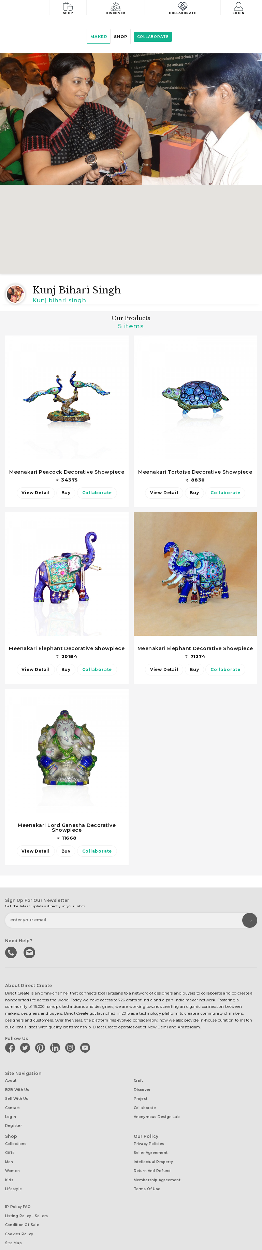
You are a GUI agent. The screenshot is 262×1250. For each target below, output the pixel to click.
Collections (15, 1136)
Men (9, 1152)
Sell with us (16, 1096)
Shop (69, 8)
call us (11, 952)
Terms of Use (147, 1175)
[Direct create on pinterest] (41, 1047)
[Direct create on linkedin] (56, 1047)
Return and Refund (152, 1160)
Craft (138, 1080)
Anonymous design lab (157, 1111)
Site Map (13, 1224)
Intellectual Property (153, 1152)
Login (240, 8)
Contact (12, 1104)
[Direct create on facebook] (11, 1047)
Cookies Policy (19, 1216)
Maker (95, 37)
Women (12, 1160)
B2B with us (17, 1088)
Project (141, 1096)
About (10, 1080)
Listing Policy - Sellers (26, 1200)
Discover (118, 8)
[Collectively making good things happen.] (28, 8)
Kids (9, 1168)
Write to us (29, 952)
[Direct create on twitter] (26, 1047)
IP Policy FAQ (18, 1192)
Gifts (9, 1144)
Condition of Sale (22, 1208)
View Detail (32, 493)
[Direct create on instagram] (71, 1047)
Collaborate (184, 8)
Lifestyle (13, 1175)
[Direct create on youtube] (86, 1047)
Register (13, 1119)
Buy (66, 493)
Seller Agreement (151, 1144)
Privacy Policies (149, 1136)
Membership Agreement (157, 1168)
